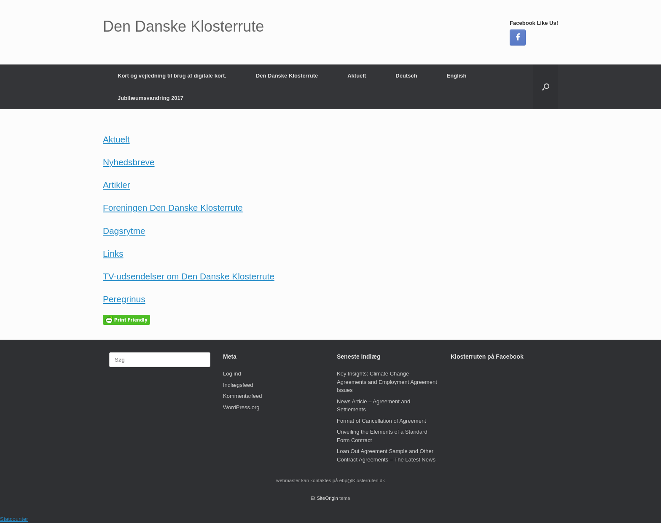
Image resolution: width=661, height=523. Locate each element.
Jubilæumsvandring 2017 (150, 98)
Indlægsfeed (238, 385)
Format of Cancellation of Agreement (381, 421)
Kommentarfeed (242, 396)
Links (113, 253)
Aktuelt (356, 75)
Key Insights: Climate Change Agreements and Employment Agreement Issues (387, 381)
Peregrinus (124, 299)
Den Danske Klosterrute (287, 75)
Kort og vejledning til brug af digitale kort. (172, 75)
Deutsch (406, 75)
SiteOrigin (327, 498)
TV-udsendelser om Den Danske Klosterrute (188, 276)
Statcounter (14, 519)
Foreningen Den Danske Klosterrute (173, 207)
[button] (545, 86)
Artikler (116, 185)
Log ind (232, 373)
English (457, 75)
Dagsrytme (124, 231)
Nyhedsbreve (129, 162)
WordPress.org (241, 407)
